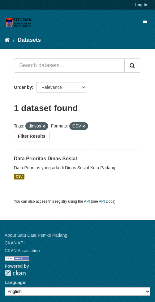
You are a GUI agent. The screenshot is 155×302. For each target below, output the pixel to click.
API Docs (106, 201)
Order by (23, 87)
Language (15, 282)
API (87, 201)
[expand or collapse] (145, 21)
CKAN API (15, 242)
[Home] (7, 40)
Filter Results (31, 136)
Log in (141, 4)
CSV (19, 177)
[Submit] (132, 65)
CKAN (15, 273)
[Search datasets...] (69, 65)
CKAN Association (22, 250)
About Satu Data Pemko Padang (36, 235)
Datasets (29, 40)
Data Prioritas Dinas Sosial (45, 158)
